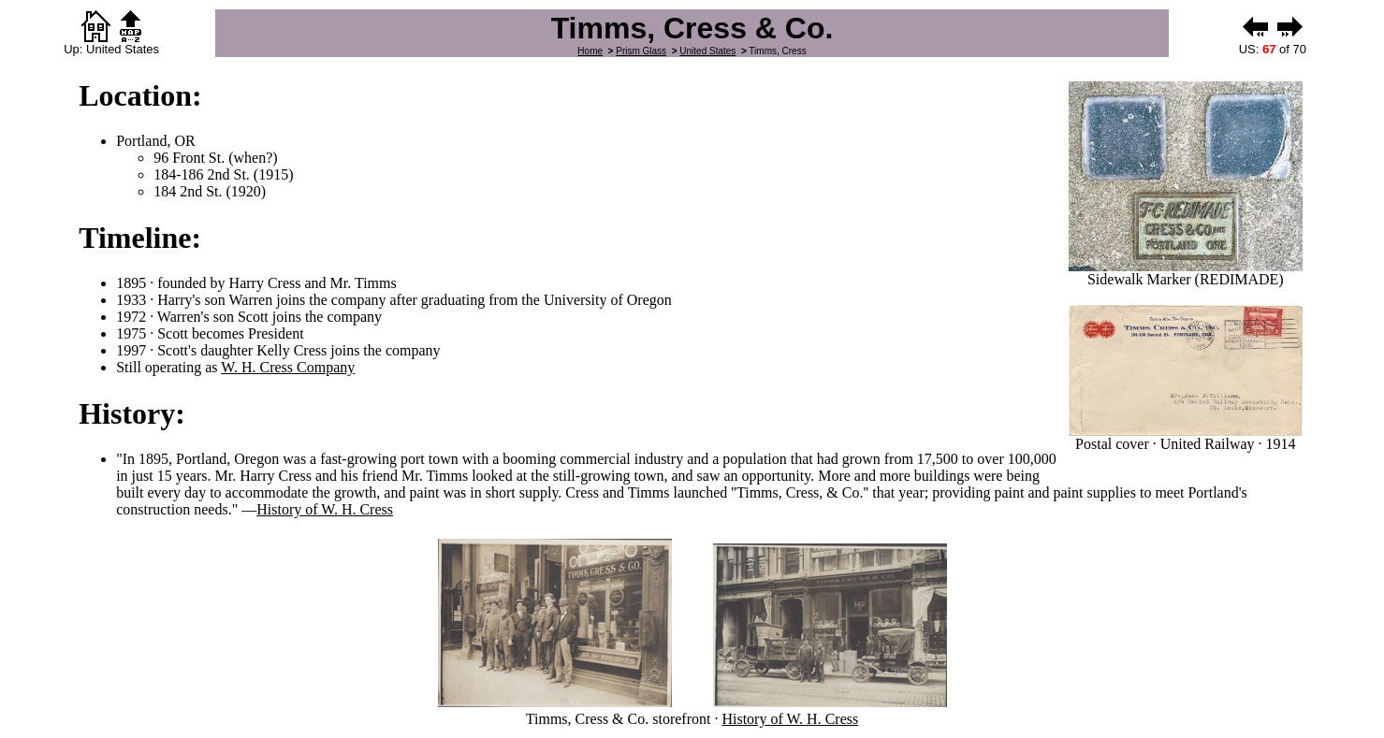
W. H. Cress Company (288, 367)
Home (590, 51)
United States (707, 51)
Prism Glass (641, 51)
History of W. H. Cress (324, 509)
